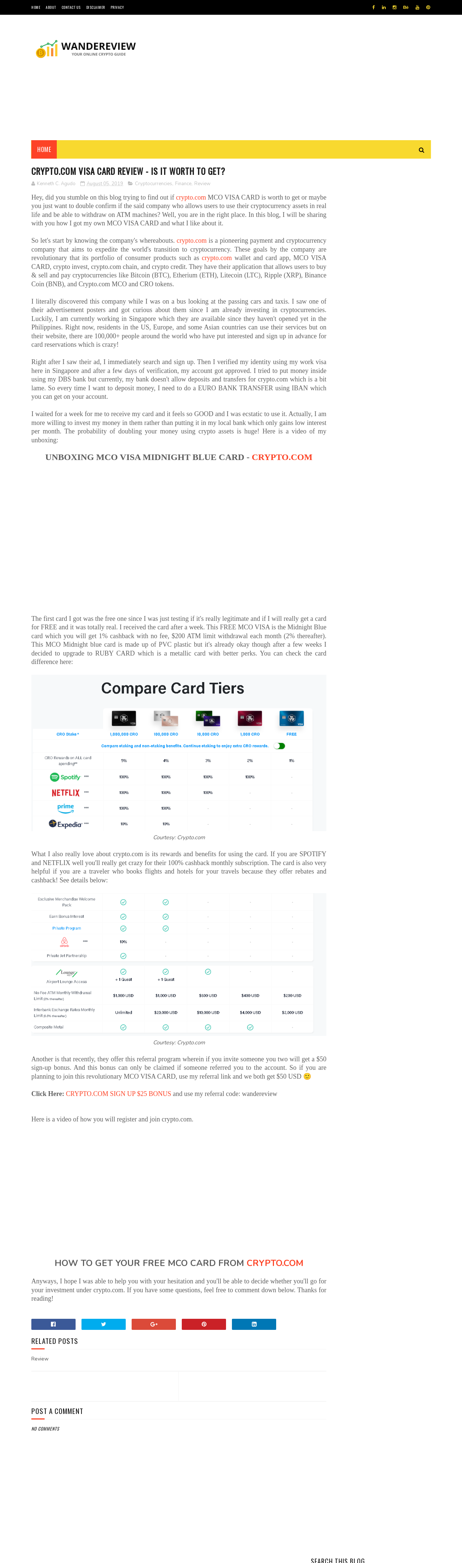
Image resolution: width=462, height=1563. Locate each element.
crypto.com (196, 197)
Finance (183, 184)
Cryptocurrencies (153, 184)
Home (44, 149)
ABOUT (51, 7)
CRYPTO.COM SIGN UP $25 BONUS (118, 1100)
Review (202, 184)
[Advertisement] (296, 77)
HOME (35, 7)
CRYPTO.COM (164, 484)
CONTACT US (71, 7)
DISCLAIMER (95, 7)
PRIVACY (117, 7)
